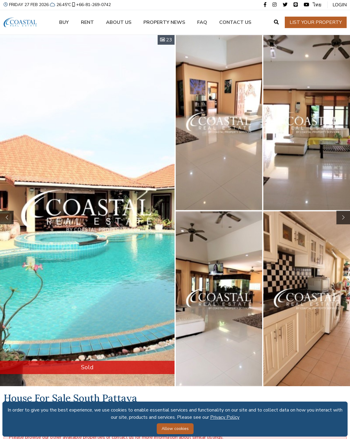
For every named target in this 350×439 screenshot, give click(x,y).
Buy (64, 22)
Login (339, 5)
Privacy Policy (224, 417)
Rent (87, 22)
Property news (164, 22)
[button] (343, 217)
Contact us (235, 22)
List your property (316, 22)
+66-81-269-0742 (91, 5)
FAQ (202, 22)
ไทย (317, 5)
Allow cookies (175, 428)
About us (118, 22)
